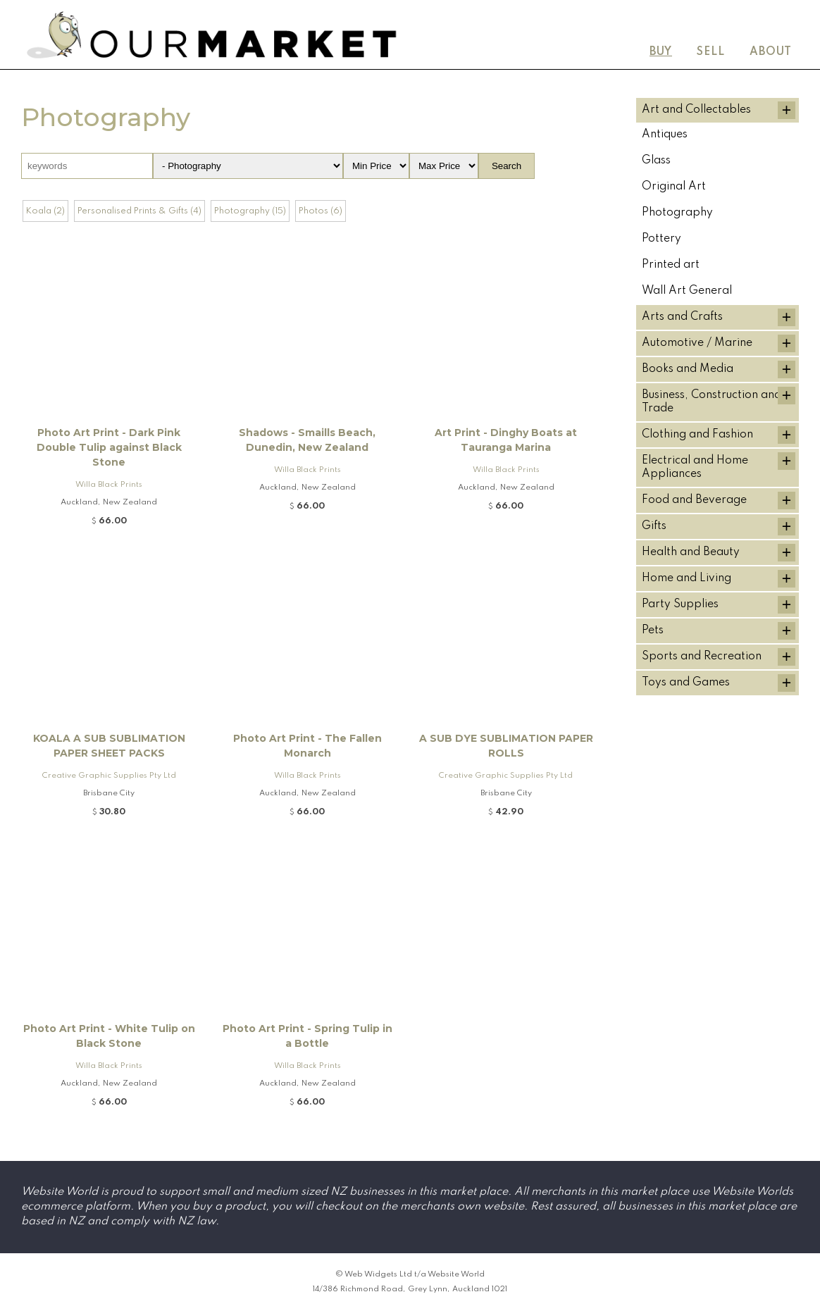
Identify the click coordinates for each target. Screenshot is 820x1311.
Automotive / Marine (697, 343)
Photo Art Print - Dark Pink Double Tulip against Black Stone (109, 447)
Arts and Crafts (682, 317)
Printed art (671, 265)
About (771, 52)
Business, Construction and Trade (711, 402)
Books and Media (687, 369)
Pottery (661, 238)
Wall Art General (687, 291)
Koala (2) (45, 211)
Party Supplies (680, 604)
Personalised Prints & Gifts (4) (139, 211)
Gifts (654, 526)
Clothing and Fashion (697, 434)
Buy (661, 52)
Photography (677, 212)
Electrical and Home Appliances (695, 467)
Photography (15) (250, 211)
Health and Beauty (691, 552)
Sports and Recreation (702, 656)
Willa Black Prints (108, 484)
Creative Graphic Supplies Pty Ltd (109, 775)
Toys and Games (686, 682)
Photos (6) (320, 211)
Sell (711, 52)
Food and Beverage (694, 500)
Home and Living (686, 578)
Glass (656, 160)
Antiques (665, 134)
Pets (653, 630)
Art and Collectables (696, 110)
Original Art (674, 186)
